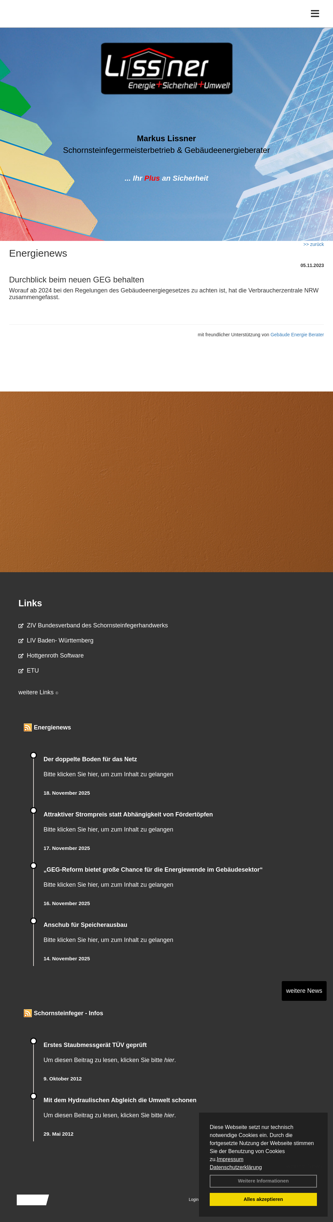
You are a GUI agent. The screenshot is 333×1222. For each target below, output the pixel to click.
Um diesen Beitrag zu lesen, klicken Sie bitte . (110, 1060)
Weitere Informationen (263, 1181)
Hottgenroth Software (51, 655)
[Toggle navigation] (315, 19)
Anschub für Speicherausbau (85, 925)
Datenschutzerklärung (236, 1167)
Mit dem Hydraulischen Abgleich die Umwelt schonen (120, 1100)
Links (30, 603)
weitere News (304, 990)
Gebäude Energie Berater (297, 334)
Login (194, 1199)
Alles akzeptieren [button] (263, 1199)
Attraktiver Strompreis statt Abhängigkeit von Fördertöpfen (128, 814)
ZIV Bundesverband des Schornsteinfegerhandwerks (93, 625)
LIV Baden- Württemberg (55, 640)
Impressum (230, 1159)
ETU (28, 670)
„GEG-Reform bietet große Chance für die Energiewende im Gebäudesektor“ (153, 869)
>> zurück (314, 244)
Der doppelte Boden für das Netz (90, 759)
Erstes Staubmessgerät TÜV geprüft (95, 1045)
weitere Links (38, 692)
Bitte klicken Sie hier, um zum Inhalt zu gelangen (108, 774)
